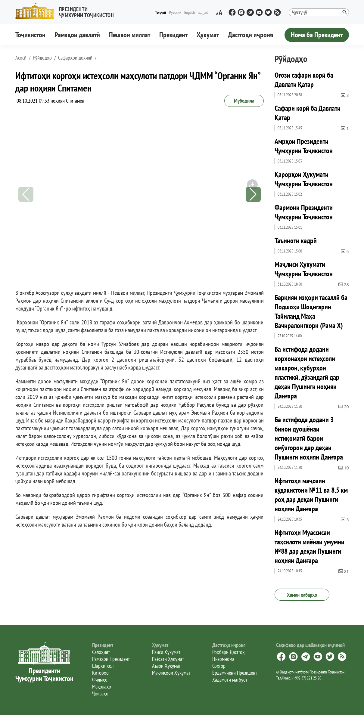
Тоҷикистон (30, 34)
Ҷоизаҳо (100, 693)
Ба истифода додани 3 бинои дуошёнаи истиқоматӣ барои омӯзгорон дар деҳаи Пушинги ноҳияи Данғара (309, 438)
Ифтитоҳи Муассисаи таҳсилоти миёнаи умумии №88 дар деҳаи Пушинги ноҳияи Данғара (309, 546)
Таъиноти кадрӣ (296, 240)
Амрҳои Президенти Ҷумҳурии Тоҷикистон (304, 146)
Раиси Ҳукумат (166, 651)
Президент (173, 34)
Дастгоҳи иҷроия (250, 34)
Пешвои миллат (129, 34)
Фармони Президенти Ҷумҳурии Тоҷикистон (304, 212)
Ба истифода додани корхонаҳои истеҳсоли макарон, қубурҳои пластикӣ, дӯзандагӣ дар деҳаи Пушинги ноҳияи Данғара (307, 373)
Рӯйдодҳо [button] (42, 57)
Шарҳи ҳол (103, 665)
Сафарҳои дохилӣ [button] (75, 57)
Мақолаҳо (101, 686)
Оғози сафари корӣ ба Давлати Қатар (304, 79)
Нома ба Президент (317, 34)
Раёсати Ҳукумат (168, 658)
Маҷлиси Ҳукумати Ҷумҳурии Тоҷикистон (304, 269)
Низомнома (223, 658)
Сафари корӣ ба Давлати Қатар (308, 113)
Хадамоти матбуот (229, 679)
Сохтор (219, 665)
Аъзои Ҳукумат (166, 665)
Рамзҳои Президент (111, 658)
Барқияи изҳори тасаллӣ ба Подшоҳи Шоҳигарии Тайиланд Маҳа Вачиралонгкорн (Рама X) (311, 311)
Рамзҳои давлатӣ (77, 34)
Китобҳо (100, 672)
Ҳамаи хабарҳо (302, 594)
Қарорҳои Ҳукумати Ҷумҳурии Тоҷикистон (304, 179)
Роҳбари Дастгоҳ (228, 651)
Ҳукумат (208, 34)
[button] (67, 11)
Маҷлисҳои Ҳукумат (171, 672)
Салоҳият (101, 651)
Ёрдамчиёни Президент (234, 672)
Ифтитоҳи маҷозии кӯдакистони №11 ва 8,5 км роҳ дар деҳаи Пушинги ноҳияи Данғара (311, 494)
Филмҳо (99, 679)
